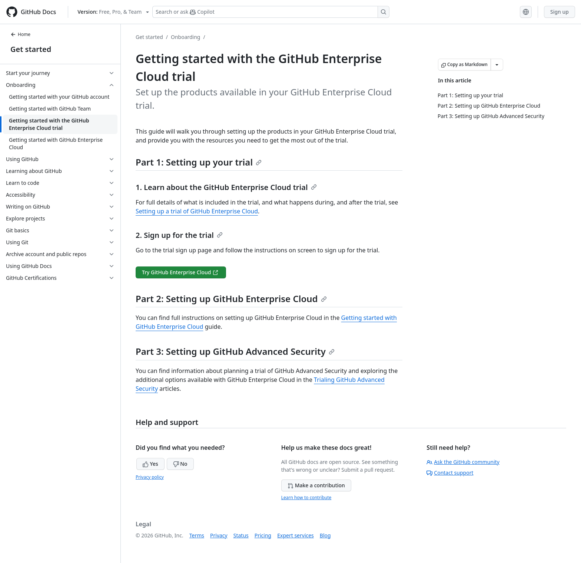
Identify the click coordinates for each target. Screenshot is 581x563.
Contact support (449, 472)
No (180, 463)
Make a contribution (316, 485)
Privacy (219, 535)
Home (20, 34)
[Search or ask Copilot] (270, 12)
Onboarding (185, 36)
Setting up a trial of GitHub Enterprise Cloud (197, 211)
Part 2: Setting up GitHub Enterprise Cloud (231, 298)
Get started (30, 49)
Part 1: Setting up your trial (199, 162)
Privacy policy (150, 477)
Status (241, 535)
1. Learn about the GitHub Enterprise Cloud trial (226, 187)
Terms (196, 535)
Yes (150, 463)
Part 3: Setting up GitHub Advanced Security (235, 351)
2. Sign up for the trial (179, 235)
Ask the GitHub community (462, 461)
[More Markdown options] (497, 65)
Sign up (559, 11)
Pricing (263, 535)
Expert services (295, 535)
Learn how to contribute (306, 497)
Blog (325, 535)
